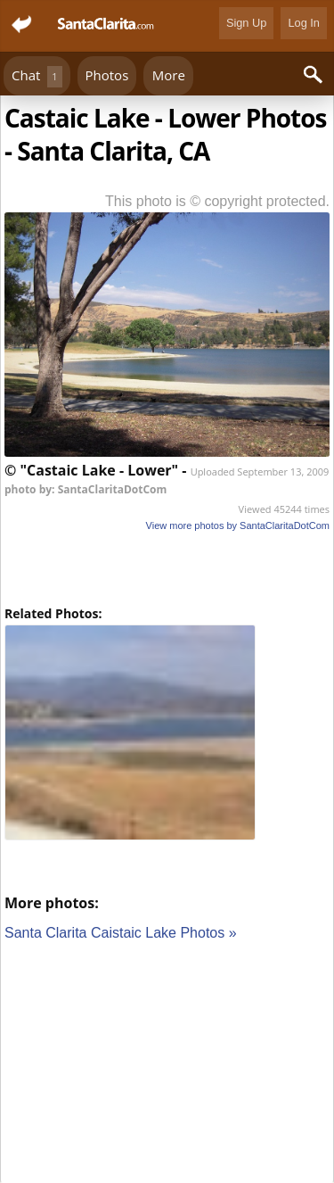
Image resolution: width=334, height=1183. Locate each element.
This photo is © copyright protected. (217, 201)
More (168, 75)
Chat (37, 76)
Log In (304, 22)
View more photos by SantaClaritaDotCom (238, 525)
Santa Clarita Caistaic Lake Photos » (120, 932)
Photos (107, 75)
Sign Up (246, 22)
